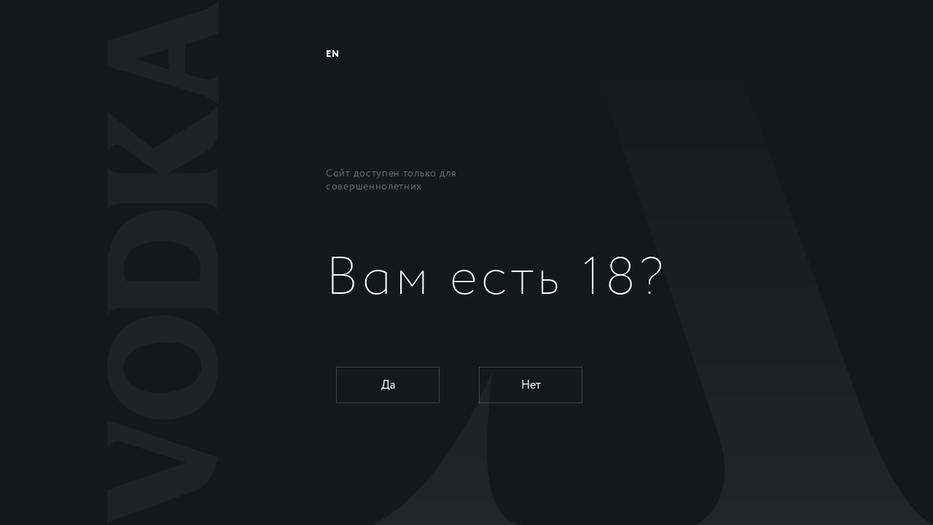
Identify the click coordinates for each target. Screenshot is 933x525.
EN (332, 54)
